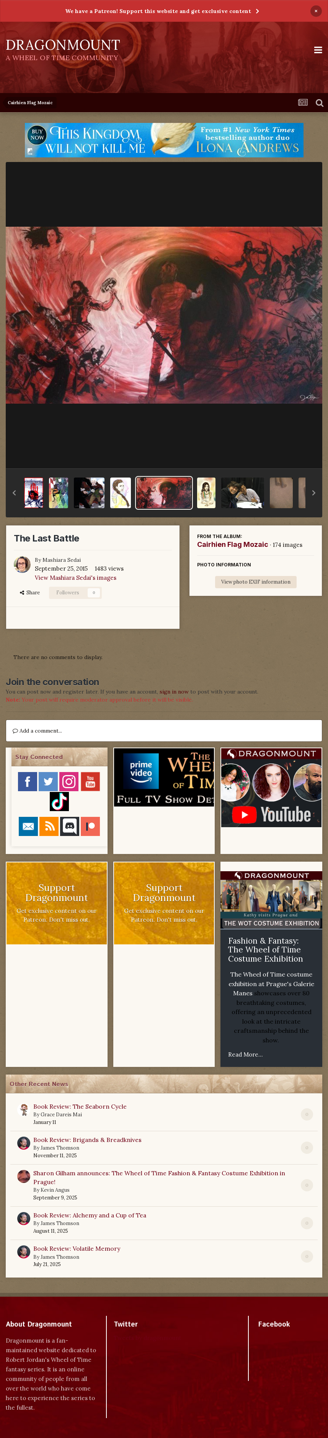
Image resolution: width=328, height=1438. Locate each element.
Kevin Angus (55, 1190)
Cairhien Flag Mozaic (232, 544)
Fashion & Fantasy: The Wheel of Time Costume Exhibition (265, 950)
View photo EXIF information (255, 582)
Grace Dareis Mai (61, 1114)
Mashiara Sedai (61, 559)
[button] (14, 492)
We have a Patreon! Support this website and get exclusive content (158, 11)
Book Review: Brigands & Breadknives (87, 1140)
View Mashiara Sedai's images (75, 577)
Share (30, 592)
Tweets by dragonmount (147, 1337)
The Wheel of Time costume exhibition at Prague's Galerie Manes (271, 983)
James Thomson (60, 1148)
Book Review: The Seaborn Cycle (80, 1106)
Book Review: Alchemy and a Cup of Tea (89, 1215)
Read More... (245, 1054)
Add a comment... (37, 730)
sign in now (174, 691)
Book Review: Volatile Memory (76, 1248)
